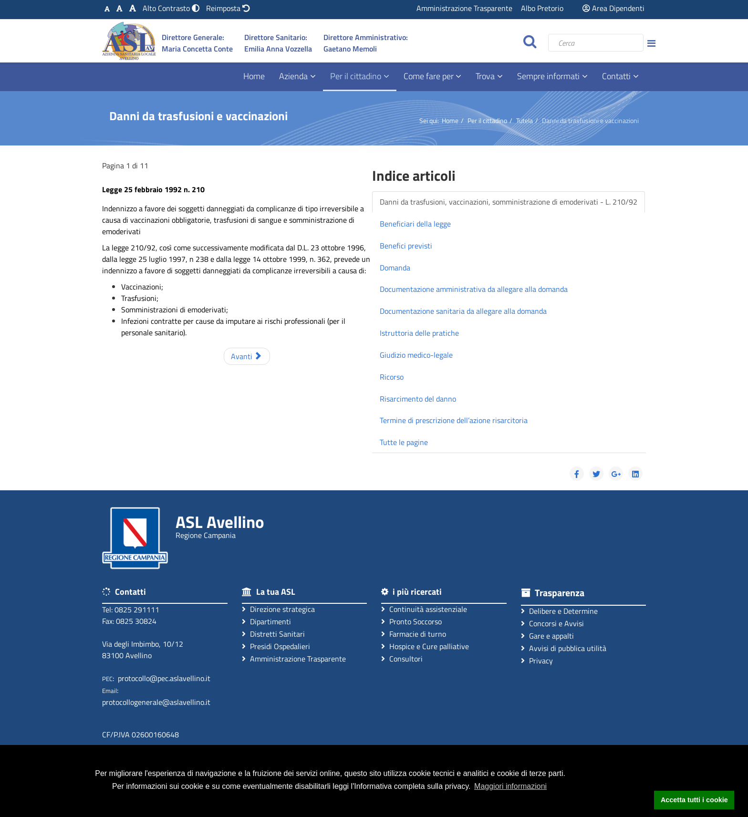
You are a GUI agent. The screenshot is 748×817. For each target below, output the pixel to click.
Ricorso (392, 377)
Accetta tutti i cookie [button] (694, 800)
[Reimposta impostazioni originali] (228, 8)
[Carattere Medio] (119, 8)
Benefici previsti (406, 245)
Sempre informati (548, 76)
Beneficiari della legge (415, 223)
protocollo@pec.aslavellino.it (164, 678)
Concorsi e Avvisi (552, 623)
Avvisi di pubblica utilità (563, 648)
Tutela (524, 120)
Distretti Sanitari (273, 634)
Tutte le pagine (404, 442)
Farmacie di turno (413, 634)
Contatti (616, 76)
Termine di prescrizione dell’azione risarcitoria (454, 420)
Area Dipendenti (613, 8)
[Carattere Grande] (132, 8)
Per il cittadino (355, 76)
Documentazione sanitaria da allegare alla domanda (463, 311)
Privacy (537, 660)
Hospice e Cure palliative (425, 646)
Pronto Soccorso (411, 621)
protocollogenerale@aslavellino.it (156, 702)
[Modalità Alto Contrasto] (172, 8)
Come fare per (430, 76)
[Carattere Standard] (107, 8)
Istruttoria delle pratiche (419, 333)
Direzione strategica (278, 609)
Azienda (293, 76)
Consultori (402, 658)
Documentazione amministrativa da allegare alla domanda (474, 289)
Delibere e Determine (559, 611)
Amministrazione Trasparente (464, 8)
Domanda (395, 267)
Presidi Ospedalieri (276, 646)
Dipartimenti (266, 621)
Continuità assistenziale (424, 609)
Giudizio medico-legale (416, 355)
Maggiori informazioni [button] (510, 786)
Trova (485, 76)
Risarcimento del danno (418, 398)
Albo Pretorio (542, 8)
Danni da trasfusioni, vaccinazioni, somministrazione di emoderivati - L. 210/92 (508, 201)
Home (254, 76)
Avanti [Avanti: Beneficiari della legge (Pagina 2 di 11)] (246, 356)
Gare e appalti (547, 636)
